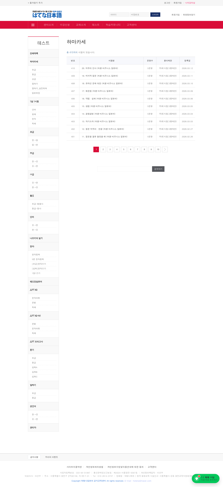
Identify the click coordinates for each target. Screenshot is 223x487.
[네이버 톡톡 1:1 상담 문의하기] (205, 478)
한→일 (35, 140)
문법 (34, 302)
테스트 (96, 25)
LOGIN (155, 14)
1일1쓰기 (36, 273)
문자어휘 (36, 297)
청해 (34, 114)
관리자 (33, 427)
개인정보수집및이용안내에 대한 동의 (125, 466)
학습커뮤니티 (113, 25)
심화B (34, 371)
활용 (32, 195)
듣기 (32, 349)
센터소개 (49, 25)
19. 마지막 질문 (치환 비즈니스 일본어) (100, 75)
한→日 (35, 161)
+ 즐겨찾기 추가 (35, 2)
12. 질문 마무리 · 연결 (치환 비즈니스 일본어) (103, 128)
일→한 (35, 144)
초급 (34, 69)
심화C (34, 376)
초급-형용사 (37, 203)
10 (158, 149)
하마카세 (34, 61)
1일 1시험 (34, 101)
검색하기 (158, 168)
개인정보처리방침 (94, 466)
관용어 (33, 406)
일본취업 (36, 92)
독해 (34, 123)
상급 (34, 79)
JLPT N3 (33, 289)
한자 (34, 118)
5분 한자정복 (38, 259)
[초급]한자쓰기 (39, 263)
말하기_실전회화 (39, 88)
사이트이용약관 (74, 466)
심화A (34, 367)
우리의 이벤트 (51, 457)
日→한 (35, 166)
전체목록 (34, 53)
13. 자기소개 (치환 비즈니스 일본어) (98, 121)
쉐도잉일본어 (36, 281)
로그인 (167, 2)
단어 (34, 109)
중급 (34, 74)
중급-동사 (36, 208)
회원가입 (178, 2)
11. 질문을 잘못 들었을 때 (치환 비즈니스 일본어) (104, 136)
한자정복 (36, 254)
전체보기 (32, 25)
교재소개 (81, 25)
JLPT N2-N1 (35, 315)
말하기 (35, 83)
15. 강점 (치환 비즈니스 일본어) (96, 106)
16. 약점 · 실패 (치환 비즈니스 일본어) (99, 98)
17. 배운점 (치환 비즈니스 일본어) (97, 90)
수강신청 (65, 25)
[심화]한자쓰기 (39, 268)
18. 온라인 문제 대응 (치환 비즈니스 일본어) (102, 83)
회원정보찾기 (189, 14)
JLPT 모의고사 (36, 341)
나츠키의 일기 (36, 238)
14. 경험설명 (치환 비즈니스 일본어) (98, 113)
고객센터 (132, 25)
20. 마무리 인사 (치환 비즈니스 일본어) (100, 68)
